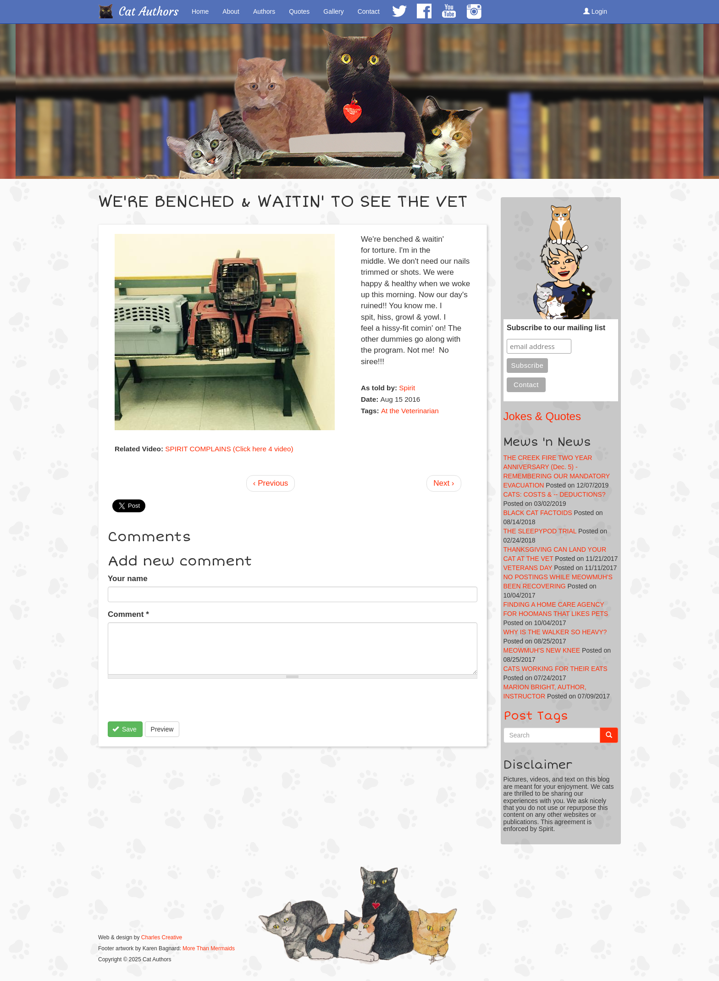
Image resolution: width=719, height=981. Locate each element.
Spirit (407, 388)
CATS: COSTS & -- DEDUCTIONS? (554, 494)
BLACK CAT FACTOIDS (537, 512)
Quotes (299, 11)
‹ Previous (270, 483)
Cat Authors (149, 12)
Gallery (333, 11)
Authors (264, 11)
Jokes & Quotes (542, 416)
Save (124, 729)
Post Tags (535, 716)
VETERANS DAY (528, 567)
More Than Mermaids (209, 948)
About (230, 11)
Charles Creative (161, 937)
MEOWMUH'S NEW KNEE (542, 650)
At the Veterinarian (410, 411)
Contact (369, 11)
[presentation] (177, 703)
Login (595, 11)
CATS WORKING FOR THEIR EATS (555, 668)
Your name (128, 578)
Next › (443, 483)
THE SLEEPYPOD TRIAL (540, 531)
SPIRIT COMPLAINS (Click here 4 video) (229, 449)
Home (200, 11)
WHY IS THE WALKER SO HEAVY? (555, 632)
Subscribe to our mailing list (556, 328)
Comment (128, 614)
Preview (162, 729)
